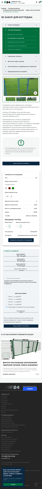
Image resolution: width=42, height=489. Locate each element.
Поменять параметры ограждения (21, 240)
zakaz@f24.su (5, 458)
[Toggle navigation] (2, 2)
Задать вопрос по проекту (21, 163)
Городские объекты (15, 56)
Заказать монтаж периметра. (12, 278)
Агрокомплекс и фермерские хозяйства (22, 66)
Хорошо (13, 484)
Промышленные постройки (17, 71)
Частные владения (14, 30)
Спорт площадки (14, 25)
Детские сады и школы (16, 61)
